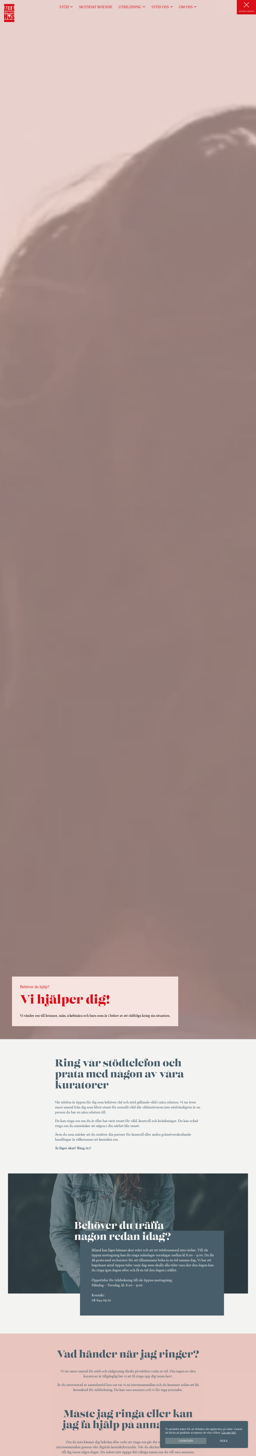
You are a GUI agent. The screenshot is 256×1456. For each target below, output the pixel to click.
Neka (224, 1440)
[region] (204, 1434)
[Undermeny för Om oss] (195, 6)
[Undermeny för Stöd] (71, 6)
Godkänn (186, 1440)
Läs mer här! (228, 1432)
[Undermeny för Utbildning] (143, 6)
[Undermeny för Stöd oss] (171, 6)
